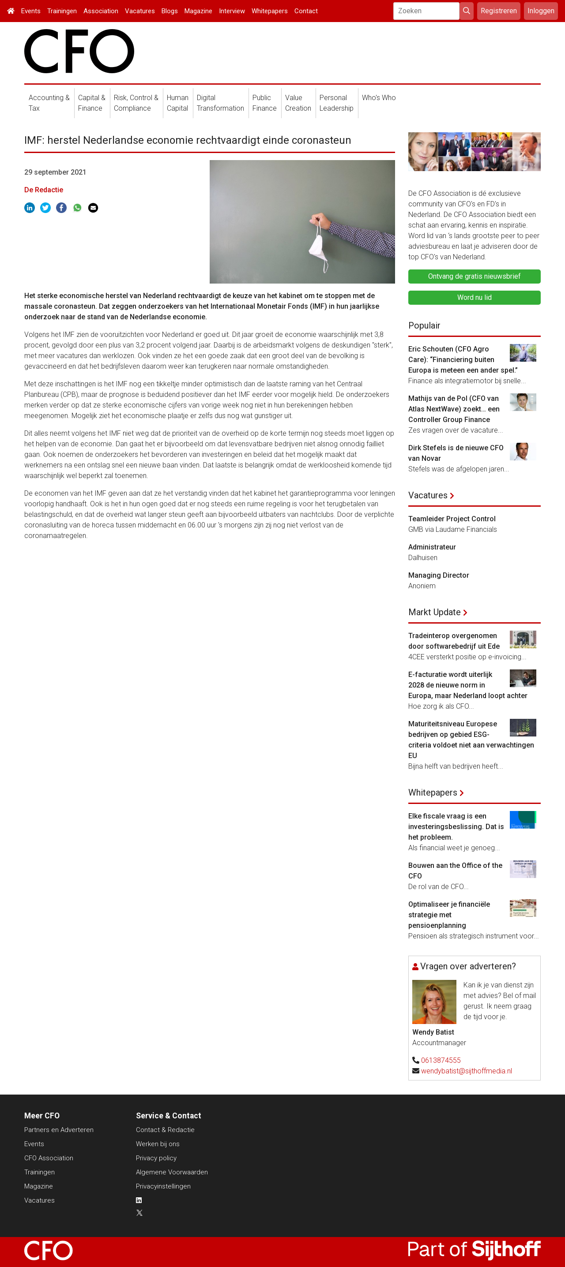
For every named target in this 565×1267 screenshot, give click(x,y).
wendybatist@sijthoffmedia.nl (466, 1071)
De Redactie (43, 190)
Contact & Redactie (165, 1130)
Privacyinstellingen (163, 1186)
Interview (232, 11)
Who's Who (379, 97)
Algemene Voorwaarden (172, 1172)
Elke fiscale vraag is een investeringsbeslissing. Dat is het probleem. (456, 826)
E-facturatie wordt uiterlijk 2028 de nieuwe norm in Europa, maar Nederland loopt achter (467, 685)
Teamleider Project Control (452, 519)
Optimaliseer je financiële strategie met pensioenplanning (449, 915)
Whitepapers (270, 11)
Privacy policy (156, 1158)
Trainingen (62, 11)
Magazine (198, 11)
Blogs (170, 11)
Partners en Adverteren (59, 1130)
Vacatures (140, 11)
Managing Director (438, 575)
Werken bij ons (158, 1144)
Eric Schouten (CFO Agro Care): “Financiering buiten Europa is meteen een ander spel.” (463, 359)
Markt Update (434, 612)
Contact (306, 11)
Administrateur (432, 547)
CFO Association (48, 1158)
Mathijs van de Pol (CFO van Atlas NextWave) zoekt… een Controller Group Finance (454, 409)
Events (31, 11)
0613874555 (441, 1060)
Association (100, 11)
